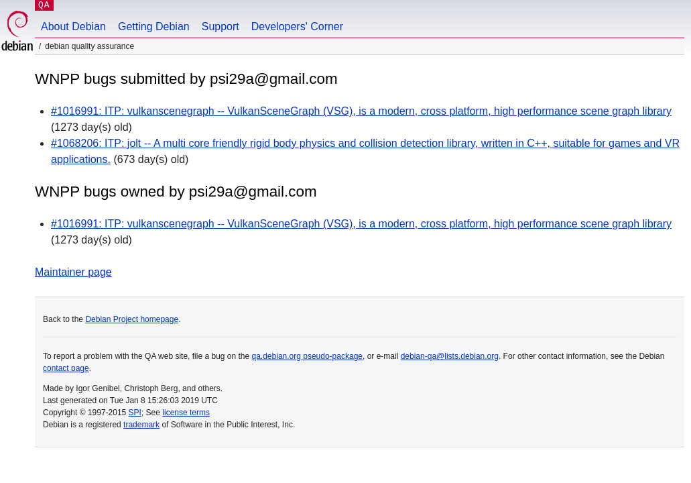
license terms (186, 412)
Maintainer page (73, 272)
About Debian (73, 26)
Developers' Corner (297, 26)
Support (220, 26)
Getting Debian (154, 26)
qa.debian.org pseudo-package (307, 356)
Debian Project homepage (131, 319)
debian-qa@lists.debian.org (450, 356)
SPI (135, 412)
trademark (141, 424)
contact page (66, 368)
